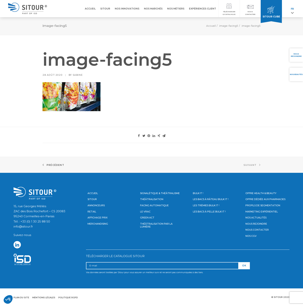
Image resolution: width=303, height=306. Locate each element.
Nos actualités (255, 217)
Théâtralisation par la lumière (156, 225)
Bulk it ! (198, 193)
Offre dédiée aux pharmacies (265, 199)
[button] (8, 299)
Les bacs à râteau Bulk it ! (210, 199)
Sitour (92, 199)
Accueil (211, 25)
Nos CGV (251, 235)
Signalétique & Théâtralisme (160, 193)
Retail (92, 211)
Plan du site (21, 297)
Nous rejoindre (256, 223)
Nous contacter (257, 229)
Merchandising (98, 223)
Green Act (147, 217)
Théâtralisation (151, 199)
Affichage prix (97, 217)
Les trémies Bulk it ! (206, 205)
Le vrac (145, 211)
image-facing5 (228, 25)
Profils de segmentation (262, 205)
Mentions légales (43, 297)
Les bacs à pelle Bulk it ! (209, 211)
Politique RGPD (68, 297)
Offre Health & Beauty (260, 193)
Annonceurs (96, 205)
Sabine (78, 74)
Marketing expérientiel (261, 211)
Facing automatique (154, 205)
